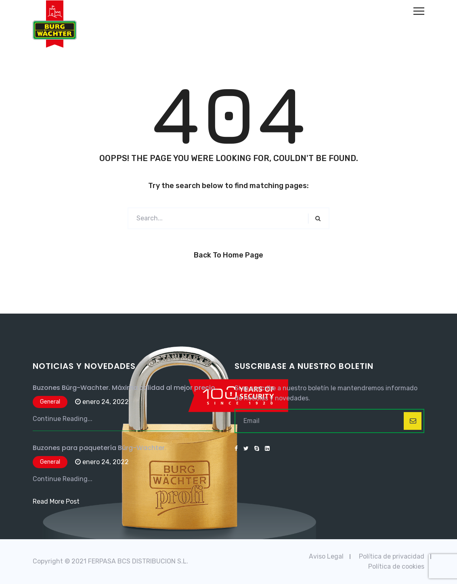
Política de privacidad (391, 556)
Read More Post (56, 501)
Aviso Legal (326, 556)
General (50, 401)
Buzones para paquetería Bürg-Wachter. (99, 447)
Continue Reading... (62, 419)
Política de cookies (396, 566)
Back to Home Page (228, 255)
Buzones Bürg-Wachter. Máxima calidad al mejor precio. (125, 387)
